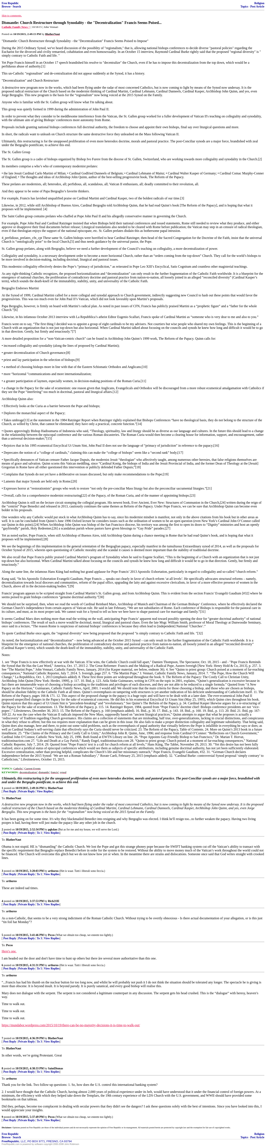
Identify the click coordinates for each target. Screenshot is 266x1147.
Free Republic (10, 3)
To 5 (39, 968)
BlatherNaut (55, 788)
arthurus (53, 870)
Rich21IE (53, 901)
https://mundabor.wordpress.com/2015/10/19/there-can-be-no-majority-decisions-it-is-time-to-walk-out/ (71, 1025)
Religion (259, 3)
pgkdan (52, 829)
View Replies (44, 791)
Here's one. (9, 951)
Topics (244, 6)
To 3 (39, 904)
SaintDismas (55, 1068)
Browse (6, 6)
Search (17, 6)
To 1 (39, 832)
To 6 (39, 1120)
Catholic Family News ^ (16, 27)
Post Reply (9, 791)
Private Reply (26, 791)
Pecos (51, 935)
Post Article (257, 6)
